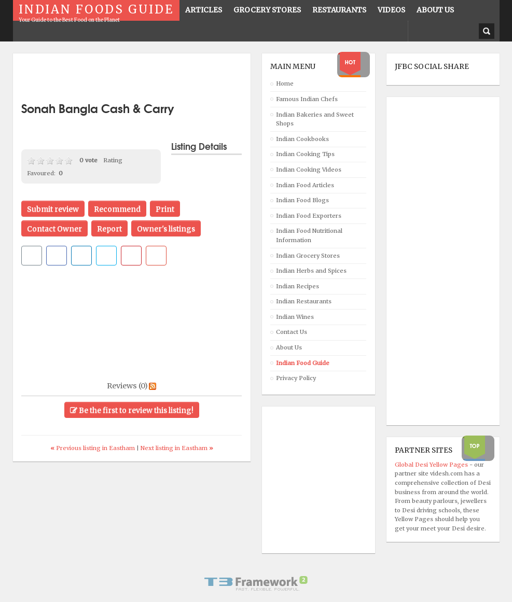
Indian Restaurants (303, 301)
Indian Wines (295, 316)
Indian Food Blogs (302, 200)
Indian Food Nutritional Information (309, 235)
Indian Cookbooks (302, 139)
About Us (289, 347)
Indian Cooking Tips (305, 154)
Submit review (53, 209)
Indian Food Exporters (308, 215)
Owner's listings (166, 228)
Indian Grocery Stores (308, 255)
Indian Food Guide (302, 363)
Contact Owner (54, 228)
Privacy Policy (296, 378)
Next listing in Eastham (177, 448)
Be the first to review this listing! (131, 410)
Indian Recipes (297, 286)
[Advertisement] (142, 77)
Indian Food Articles (305, 185)
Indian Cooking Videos (308, 169)
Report (109, 228)
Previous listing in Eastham (93, 448)
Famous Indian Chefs (307, 99)
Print (165, 209)
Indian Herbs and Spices (311, 270)
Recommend (117, 209)
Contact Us (291, 331)
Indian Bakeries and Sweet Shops (315, 119)
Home (285, 83)
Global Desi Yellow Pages (432, 464)
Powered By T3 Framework (256, 583)
